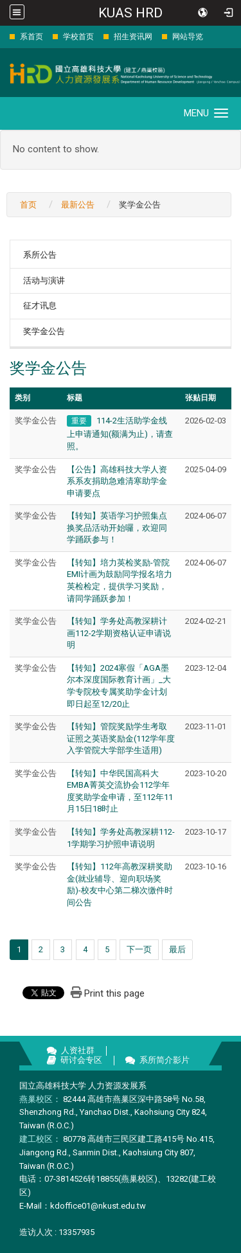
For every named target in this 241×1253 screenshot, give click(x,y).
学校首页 (78, 36)
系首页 (31, 36)
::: (3, 36)
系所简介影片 (164, 1060)
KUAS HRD (130, 13)
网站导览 (187, 36)
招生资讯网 (133, 36)
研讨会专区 (81, 1060)
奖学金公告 (44, 331)
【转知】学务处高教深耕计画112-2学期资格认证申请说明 (119, 633)
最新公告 (77, 204)
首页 (28, 204)
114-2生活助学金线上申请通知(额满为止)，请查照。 (120, 433)
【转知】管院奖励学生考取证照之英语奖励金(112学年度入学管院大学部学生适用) (121, 738)
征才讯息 (40, 305)
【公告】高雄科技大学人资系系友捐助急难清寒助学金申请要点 (117, 481)
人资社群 (77, 1050)
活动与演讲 (44, 280)
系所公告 (40, 255)
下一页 (139, 949)
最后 (177, 949)
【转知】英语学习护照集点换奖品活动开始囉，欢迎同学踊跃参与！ (117, 527)
